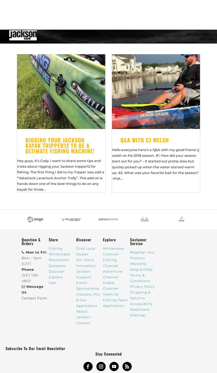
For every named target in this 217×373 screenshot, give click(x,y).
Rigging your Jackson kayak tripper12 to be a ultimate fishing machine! (60, 147)
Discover (57, 274)
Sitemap (138, 318)
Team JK (110, 297)
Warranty (138, 266)
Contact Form (34, 301)
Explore (56, 279)
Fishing (56, 251)
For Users (85, 262)
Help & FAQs (141, 272)
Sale (53, 285)
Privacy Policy (142, 289)
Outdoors (57, 268)
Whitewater (60, 257)
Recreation (59, 262)
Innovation (86, 268)
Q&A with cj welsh (144, 142)
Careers (83, 325)
